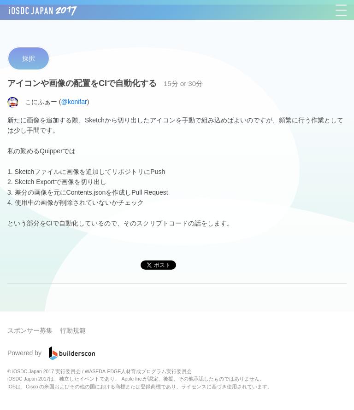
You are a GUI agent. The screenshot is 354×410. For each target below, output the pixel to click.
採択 (28, 58)
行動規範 (73, 330)
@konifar (74, 101)
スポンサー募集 (30, 330)
